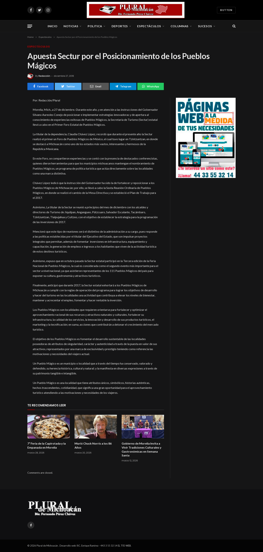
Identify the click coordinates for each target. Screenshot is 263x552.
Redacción (44, 75)
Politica (95, 26)
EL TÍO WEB (124, 545)
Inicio (52, 26)
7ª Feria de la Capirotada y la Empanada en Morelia (46, 445)
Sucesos (205, 26)
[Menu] (29, 26)
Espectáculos (149, 26)
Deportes (120, 26)
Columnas (179, 26)
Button (226, 10)
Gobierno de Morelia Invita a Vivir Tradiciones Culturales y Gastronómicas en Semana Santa (141, 449)
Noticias (71, 26)
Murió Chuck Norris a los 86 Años (93, 445)
